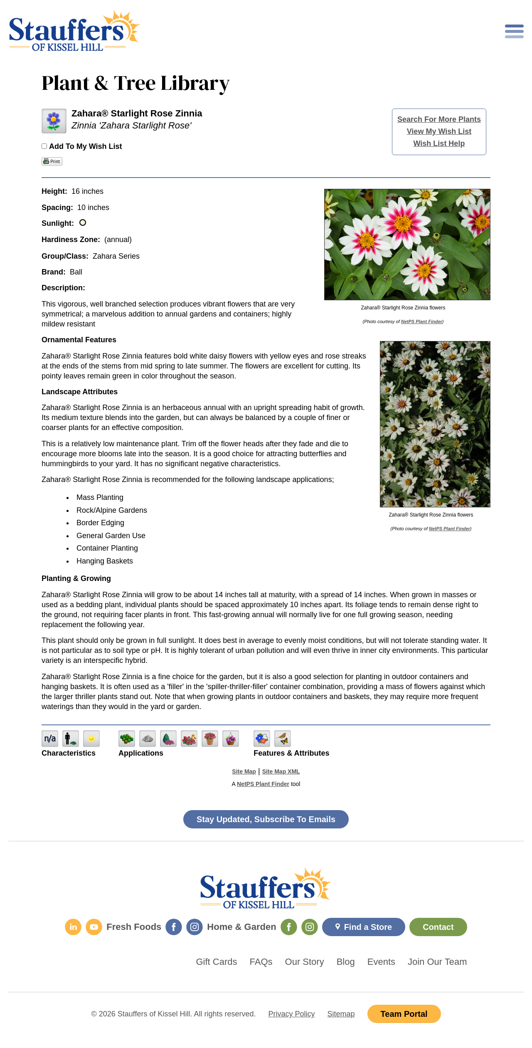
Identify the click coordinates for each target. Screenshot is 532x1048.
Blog (346, 962)
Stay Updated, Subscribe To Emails (266, 819)
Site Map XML (281, 771)
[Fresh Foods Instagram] (194, 927)
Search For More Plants (439, 119)
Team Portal (404, 1013)
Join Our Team (437, 962)
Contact (438, 927)
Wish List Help (439, 143)
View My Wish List (439, 131)
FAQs (261, 962)
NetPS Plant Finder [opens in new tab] (263, 784)
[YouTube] (94, 927)
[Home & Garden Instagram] (309, 927)
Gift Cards (216, 962)
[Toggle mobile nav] (514, 31)
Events (381, 962)
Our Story (304, 962)
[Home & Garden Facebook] (289, 927)
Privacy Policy (291, 1014)
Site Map (244, 771)
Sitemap (341, 1014)
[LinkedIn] (73, 927)
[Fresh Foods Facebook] (173, 927)
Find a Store (368, 927)
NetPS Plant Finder (421, 321)
